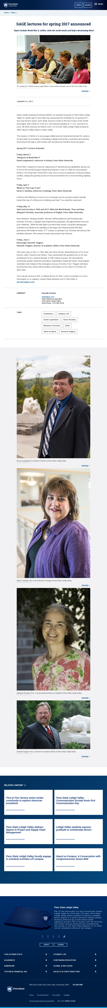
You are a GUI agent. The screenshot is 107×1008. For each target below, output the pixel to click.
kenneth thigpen (68, 331)
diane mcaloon (50, 331)
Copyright (66, 995)
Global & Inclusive (63, 966)
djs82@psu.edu (48, 297)
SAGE (67, 326)
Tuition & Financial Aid (15, 972)
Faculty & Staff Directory (67, 972)
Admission (9, 966)
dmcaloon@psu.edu (25, 282)
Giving (88, 5)
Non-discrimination (43, 995)
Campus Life (63, 314)
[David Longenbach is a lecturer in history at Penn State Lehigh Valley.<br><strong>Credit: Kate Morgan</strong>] (53, 407)
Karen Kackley (69, 320)
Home (6, 13)
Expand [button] (85, 91)
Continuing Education (65, 960)
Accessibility (56, 995)
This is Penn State (13, 954)
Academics (48, 314)
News (13, 13)
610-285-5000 (77, 985)
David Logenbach (51, 320)
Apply (79, 5)
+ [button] (46, 954)
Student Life (60, 954)
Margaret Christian (52, 326)
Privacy (31, 995)
